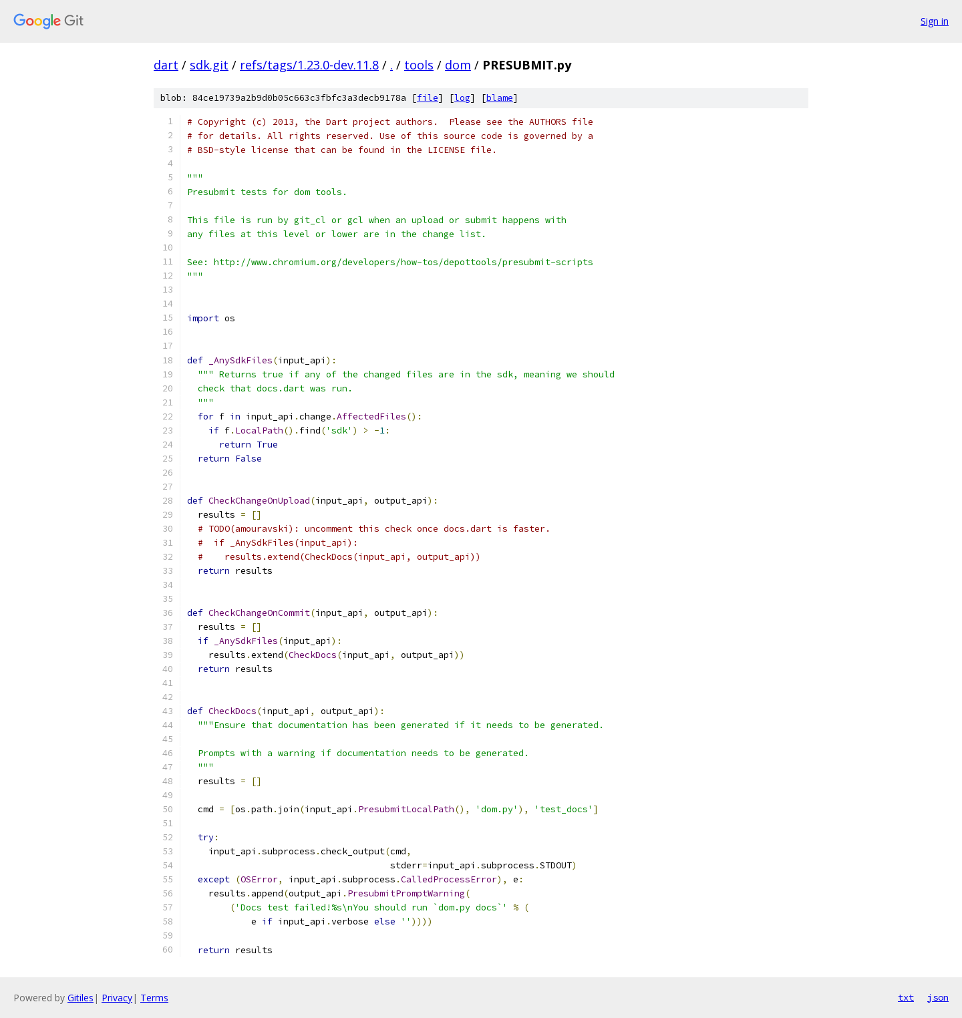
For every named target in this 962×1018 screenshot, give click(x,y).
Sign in (935, 21)
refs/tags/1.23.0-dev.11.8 (309, 65)
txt (906, 997)
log (462, 98)
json (938, 997)
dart (166, 65)
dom (458, 65)
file (427, 98)
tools (419, 65)
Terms (154, 997)
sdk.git (209, 65)
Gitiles (80, 997)
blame (499, 98)
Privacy (117, 997)
